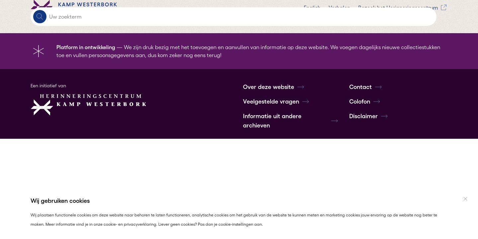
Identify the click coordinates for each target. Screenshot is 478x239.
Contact (365, 87)
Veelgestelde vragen (276, 102)
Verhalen (208, 17)
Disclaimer (368, 116)
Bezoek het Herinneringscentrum (266, 17)
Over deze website (274, 87)
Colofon (365, 102)
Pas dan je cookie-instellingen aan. (230, 224)
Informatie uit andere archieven (291, 121)
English (180, 17)
